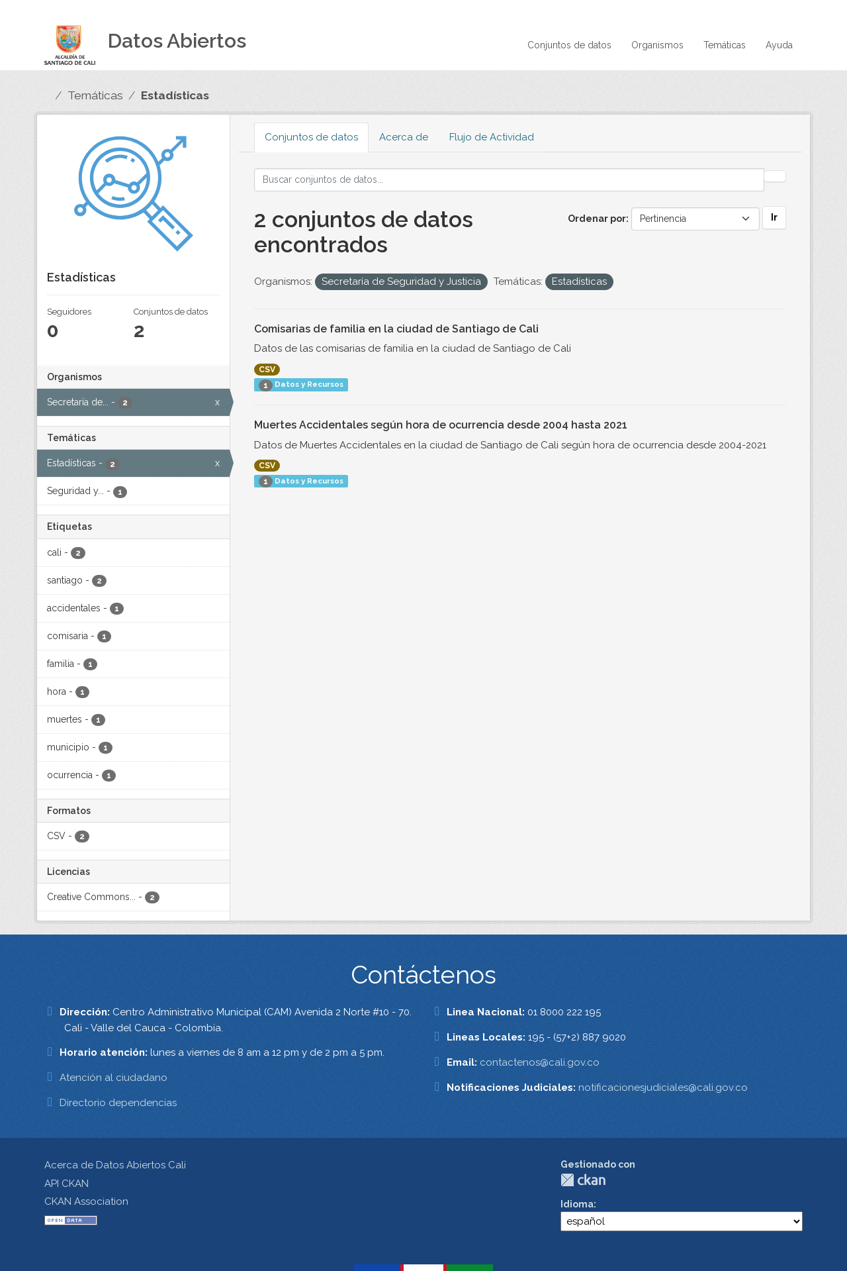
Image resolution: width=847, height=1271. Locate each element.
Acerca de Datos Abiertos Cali (115, 1165)
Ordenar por (597, 218)
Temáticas (724, 45)
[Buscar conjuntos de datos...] (509, 179)
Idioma (577, 1204)
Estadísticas (175, 95)
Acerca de (403, 137)
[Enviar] (775, 176)
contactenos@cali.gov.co (540, 1062)
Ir (774, 217)
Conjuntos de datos (569, 45)
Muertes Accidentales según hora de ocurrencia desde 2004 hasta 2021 (440, 425)
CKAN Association (86, 1201)
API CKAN (66, 1184)
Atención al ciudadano (113, 1078)
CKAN (582, 1180)
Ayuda (779, 45)
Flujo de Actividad (491, 137)
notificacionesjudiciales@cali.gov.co (663, 1087)
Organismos (657, 45)
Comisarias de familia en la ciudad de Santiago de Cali (396, 329)
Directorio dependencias (118, 1103)
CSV (267, 369)
